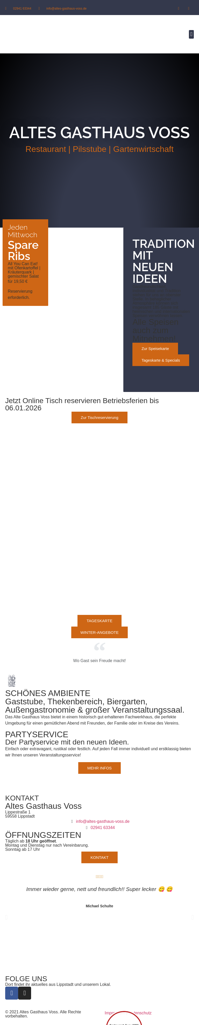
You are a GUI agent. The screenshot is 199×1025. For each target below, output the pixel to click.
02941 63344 (22, 8)
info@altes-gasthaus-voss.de (66, 8)
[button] (191, 34)
